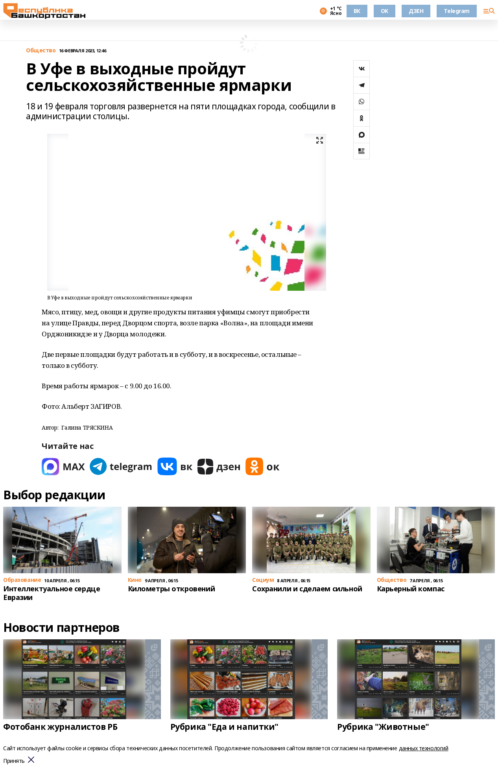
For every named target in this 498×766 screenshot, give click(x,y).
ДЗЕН (416, 11)
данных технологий (423, 748)
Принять (14, 761)
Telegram (457, 11)
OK (384, 11)
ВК (357, 11)
